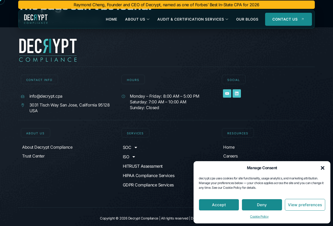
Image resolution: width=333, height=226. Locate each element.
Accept (219, 204)
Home (111, 19)
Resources (237, 133)
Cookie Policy (259, 216)
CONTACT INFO (39, 80)
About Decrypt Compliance (47, 147)
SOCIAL (233, 80)
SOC (130, 147)
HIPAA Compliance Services (149, 175)
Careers (230, 156)
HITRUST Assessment (143, 166)
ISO (129, 156)
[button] (322, 168)
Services (135, 133)
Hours (133, 80)
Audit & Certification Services (192, 19)
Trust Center (33, 156)
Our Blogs (247, 19)
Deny (262, 204)
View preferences (305, 204)
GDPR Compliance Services (148, 184)
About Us (137, 19)
